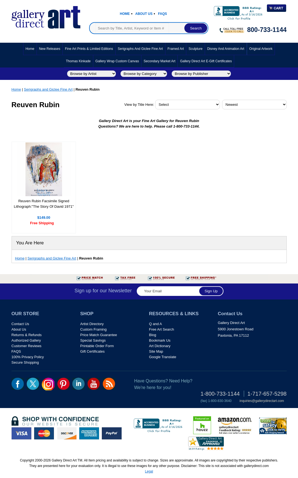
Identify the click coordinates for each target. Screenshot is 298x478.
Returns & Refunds (27, 335)
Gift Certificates (92, 351)
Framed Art (176, 49)
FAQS (16, 351)
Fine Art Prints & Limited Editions (89, 49)
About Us (144, 14)
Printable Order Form (97, 346)
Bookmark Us (160, 340)
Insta (48, 384)
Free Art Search (161, 329)
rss (109, 384)
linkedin (78, 384)
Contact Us (20, 324)
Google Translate (162, 357)
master (44, 433)
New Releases (49, 49)
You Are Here (30, 242)
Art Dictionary (160, 346)
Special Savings (93, 340)
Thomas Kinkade (78, 61)
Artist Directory (92, 324)
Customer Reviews (27, 346)
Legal (149, 471)
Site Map (156, 351)
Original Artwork (261, 49)
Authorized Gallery (26, 340)
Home (125, 14)
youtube (94, 384)
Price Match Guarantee (98, 335)
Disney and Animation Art (225, 49)
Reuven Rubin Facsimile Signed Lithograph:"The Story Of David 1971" (43, 204)
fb (18, 384)
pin (63, 384)
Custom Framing (93, 329)
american (89, 433)
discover (66, 433)
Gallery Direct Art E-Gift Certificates (206, 61)
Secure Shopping (25, 362)
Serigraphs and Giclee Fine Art (140, 49)
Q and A (155, 324)
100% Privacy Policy (28, 357)
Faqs (162, 14)
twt (33, 384)
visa (21, 433)
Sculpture (195, 49)
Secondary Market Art (159, 61)
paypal (112, 433)
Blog (152, 335)
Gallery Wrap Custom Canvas (117, 61)
